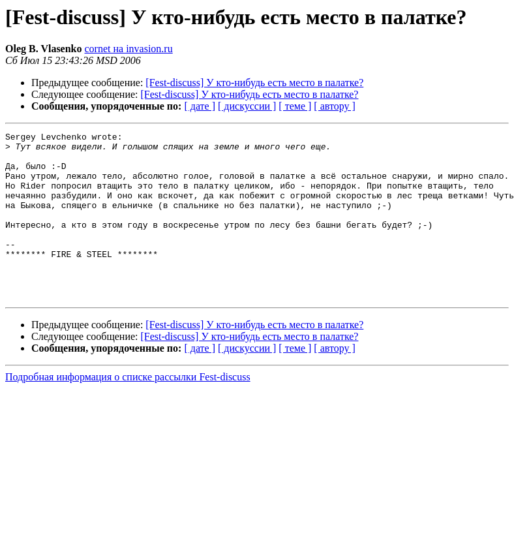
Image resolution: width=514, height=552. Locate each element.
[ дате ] (199, 106)
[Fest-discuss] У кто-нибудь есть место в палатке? (254, 82)
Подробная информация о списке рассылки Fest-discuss (127, 410)
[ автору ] (334, 106)
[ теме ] (295, 106)
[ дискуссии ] (247, 106)
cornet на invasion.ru (129, 48)
